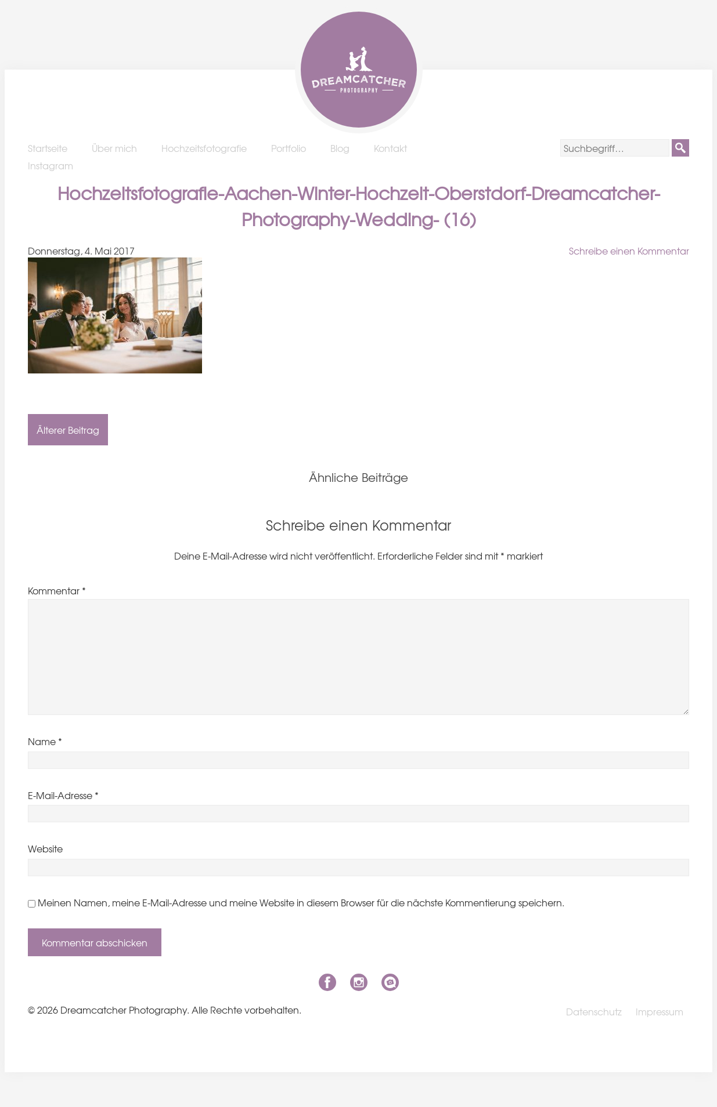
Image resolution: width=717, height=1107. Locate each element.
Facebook (327, 982)
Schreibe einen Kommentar (629, 250)
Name (45, 741)
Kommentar (57, 590)
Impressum (659, 1011)
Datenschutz (594, 1011)
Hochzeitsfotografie (204, 148)
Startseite (47, 148)
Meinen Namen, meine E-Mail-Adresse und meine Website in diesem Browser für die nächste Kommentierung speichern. (301, 902)
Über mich (114, 148)
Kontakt (390, 148)
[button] (680, 148)
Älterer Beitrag (68, 430)
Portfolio (288, 148)
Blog (340, 148)
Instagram (50, 165)
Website (45, 848)
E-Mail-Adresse (63, 795)
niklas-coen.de (390, 982)
